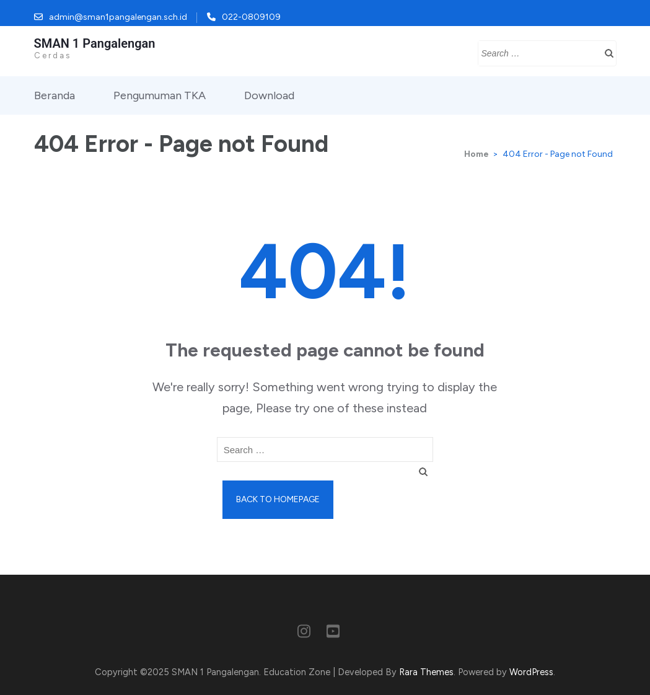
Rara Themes (426, 672)
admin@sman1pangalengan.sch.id (118, 17)
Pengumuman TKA (159, 95)
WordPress (531, 672)
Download (269, 95)
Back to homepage (278, 499)
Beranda (54, 95)
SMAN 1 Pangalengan (95, 43)
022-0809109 (251, 17)
